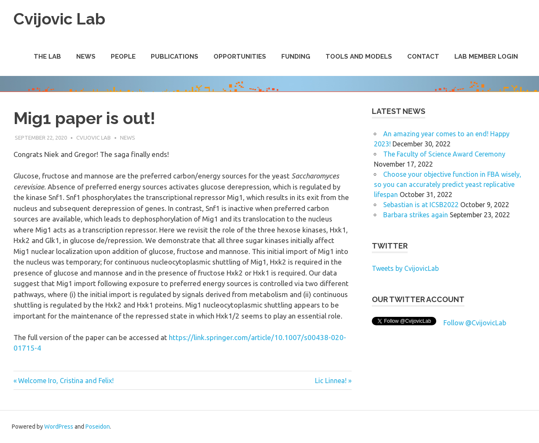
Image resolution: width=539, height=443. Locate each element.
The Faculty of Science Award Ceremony (444, 154)
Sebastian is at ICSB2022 (421, 204)
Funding (295, 56)
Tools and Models (359, 56)
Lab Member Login (486, 56)
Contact (423, 56)
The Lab (47, 56)
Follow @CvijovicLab (474, 323)
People (123, 56)
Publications (174, 56)
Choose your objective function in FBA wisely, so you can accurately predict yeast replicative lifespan (447, 184)
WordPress (58, 426)
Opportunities (239, 56)
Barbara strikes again (415, 215)
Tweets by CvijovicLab (405, 268)
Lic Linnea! (331, 380)
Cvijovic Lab (59, 18)
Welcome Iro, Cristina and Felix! (66, 380)
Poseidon (97, 426)
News (86, 56)
